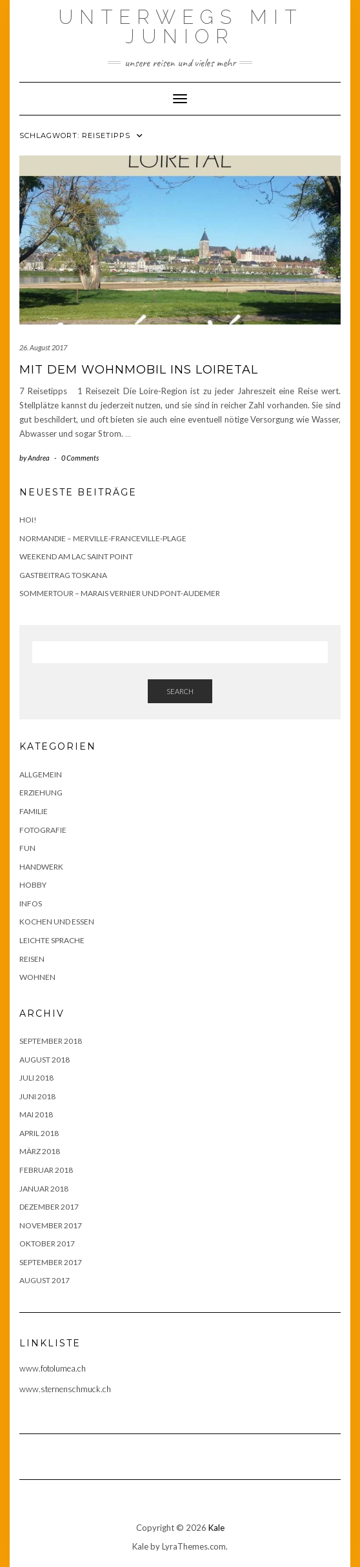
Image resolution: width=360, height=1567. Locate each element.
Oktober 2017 (47, 1243)
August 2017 (44, 1280)
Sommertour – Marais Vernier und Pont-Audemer (119, 593)
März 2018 (39, 1151)
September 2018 (50, 1041)
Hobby (32, 885)
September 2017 (50, 1262)
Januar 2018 (43, 1188)
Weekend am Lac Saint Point (76, 556)
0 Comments (80, 458)
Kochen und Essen (56, 921)
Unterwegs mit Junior (180, 27)
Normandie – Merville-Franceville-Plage (102, 538)
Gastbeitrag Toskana (63, 575)
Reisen (32, 959)
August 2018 (44, 1059)
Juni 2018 (37, 1096)
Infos (30, 903)
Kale (216, 1527)
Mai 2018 (36, 1114)
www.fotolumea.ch (52, 1368)
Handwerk (41, 867)
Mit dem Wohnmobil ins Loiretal (138, 370)
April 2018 (39, 1133)
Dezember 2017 (49, 1207)
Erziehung (41, 792)
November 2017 (50, 1225)
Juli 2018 (36, 1078)
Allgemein (40, 774)
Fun (27, 848)
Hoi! (28, 519)
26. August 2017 (43, 347)
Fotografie (42, 830)
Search (180, 691)
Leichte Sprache (52, 940)
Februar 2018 (46, 1170)
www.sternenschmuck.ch (65, 1389)
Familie (33, 811)
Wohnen (37, 977)
